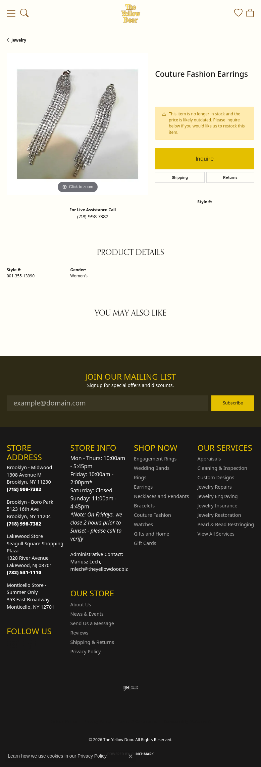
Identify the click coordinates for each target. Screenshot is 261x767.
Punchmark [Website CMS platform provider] (143, 754)
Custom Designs (216, 477)
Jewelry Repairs (215, 487)
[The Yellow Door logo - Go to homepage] (130, 13)
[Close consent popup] (130, 756)
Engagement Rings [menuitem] (155, 458)
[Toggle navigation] (10, 13)
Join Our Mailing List (130, 377)
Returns (230, 177)
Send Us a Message (92, 623)
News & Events (87, 614)
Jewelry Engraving (218, 496)
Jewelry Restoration (219, 515)
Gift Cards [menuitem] (145, 543)
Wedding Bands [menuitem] (151, 468)
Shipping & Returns (92, 642)
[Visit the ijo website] (130, 688)
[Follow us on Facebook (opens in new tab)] (29, 644)
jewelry (18, 40)
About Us (80, 604)
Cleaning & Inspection (222, 468)
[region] (77, 124)
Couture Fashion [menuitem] (152, 515)
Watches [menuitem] (143, 524)
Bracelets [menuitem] (144, 505)
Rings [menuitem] (140, 477)
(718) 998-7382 (92, 216)
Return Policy (63, 721)
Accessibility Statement (186, 721)
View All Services (216, 534)
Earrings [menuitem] (143, 487)
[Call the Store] (24, 489)
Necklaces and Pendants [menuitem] (161, 496)
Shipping (180, 177)
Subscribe (232, 402)
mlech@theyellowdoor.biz (99, 569)
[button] (24, 13)
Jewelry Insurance (218, 505)
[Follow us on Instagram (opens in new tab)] (13, 644)
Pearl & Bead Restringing (226, 524)
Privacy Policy (85, 651)
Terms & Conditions (137, 721)
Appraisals (209, 458)
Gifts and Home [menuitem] (151, 534)
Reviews (79, 632)
